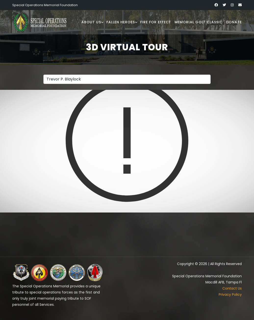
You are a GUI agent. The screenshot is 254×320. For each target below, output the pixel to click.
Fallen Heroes (120, 22)
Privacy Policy (230, 294)
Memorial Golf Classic (199, 22)
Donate (234, 22)
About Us (91, 22)
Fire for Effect (155, 22)
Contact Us (232, 288)
